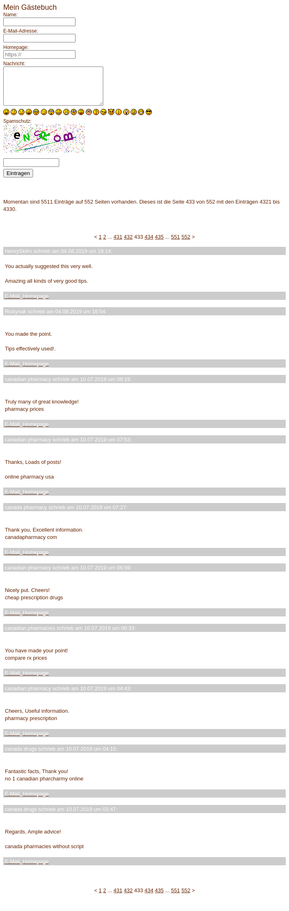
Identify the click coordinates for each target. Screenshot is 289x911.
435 (159, 244)
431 (117, 244)
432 (128, 244)
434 (148, 244)
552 (185, 244)
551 (175, 244)
